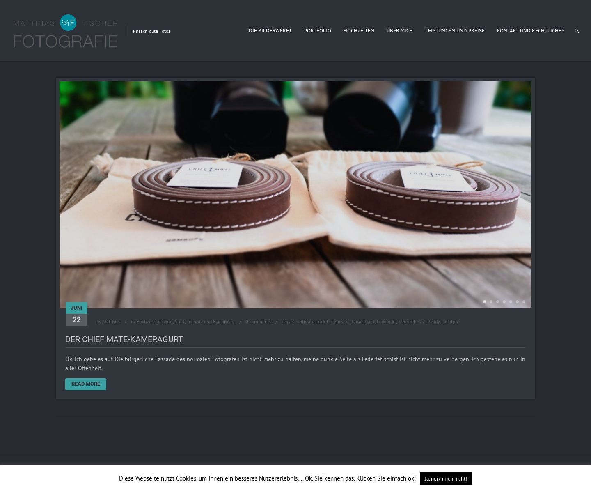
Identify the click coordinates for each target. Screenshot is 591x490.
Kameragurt (362, 321)
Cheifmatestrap (309, 321)
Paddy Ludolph (442, 321)
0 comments (258, 321)
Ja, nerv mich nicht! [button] (446, 478)
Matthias (112, 321)
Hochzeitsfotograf (154, 321)
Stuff (180, 321)
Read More (85, 384)
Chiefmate (337, 321)
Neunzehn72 (411, 321)
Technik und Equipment (211, 321)
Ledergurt (386, 321)
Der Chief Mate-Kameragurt (124, 339)
